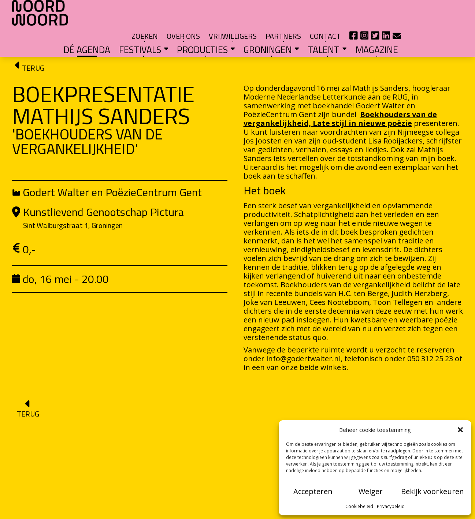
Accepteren (313, 491)
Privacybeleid (391, 506)
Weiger (371, 491)
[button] (460, 429)
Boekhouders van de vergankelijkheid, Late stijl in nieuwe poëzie (340, 94)
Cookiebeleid (359, 506)
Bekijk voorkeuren (432, 491)
